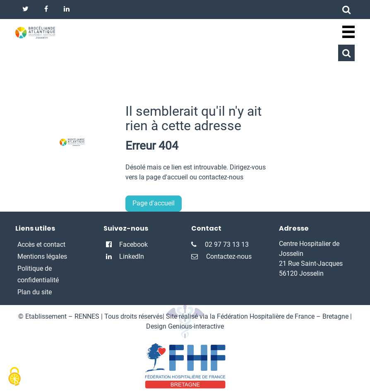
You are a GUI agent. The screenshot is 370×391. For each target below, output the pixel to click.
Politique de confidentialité (38, 274)
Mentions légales (42, 256)
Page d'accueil (153, 203)
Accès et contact (41, 244)
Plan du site (34, 292)
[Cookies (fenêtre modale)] (14, 377)
